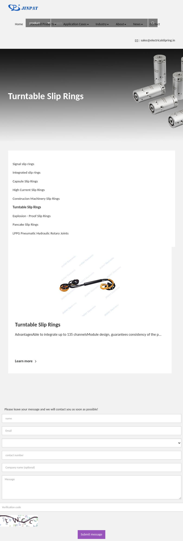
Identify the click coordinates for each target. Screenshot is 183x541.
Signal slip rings (23, 164)
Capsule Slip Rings (25, 181)
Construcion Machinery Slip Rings (36, 199)
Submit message (91, 534)
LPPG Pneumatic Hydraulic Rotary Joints (41, 233)
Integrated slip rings (27, 172)
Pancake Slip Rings (26, 224)
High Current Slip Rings (29, 190)
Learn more (25, 361)
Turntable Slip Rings (27, 207)
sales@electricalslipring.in (158, 40)
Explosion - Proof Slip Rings (32, 216)
